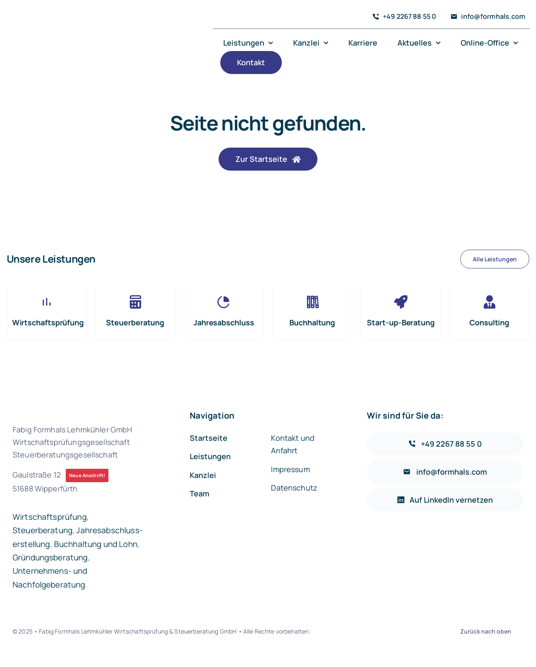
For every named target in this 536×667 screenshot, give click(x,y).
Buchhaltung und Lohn (95, 544)
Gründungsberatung (50, 557)
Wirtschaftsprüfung (50, 516)
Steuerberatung (42, 530)
